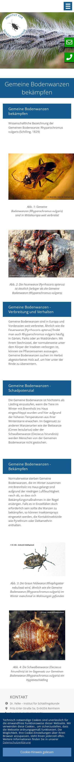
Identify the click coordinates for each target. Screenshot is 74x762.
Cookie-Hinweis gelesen (37, 752)
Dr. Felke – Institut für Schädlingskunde (34, 703)
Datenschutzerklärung (17, 742)
